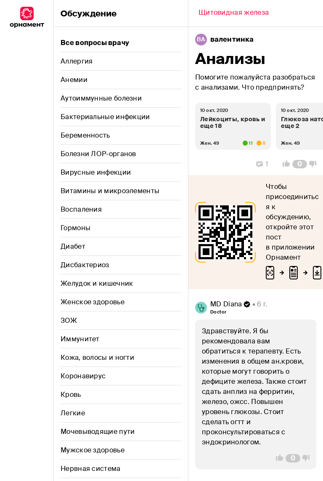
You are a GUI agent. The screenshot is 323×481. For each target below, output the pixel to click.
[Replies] (262, 164)
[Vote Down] (315, 164)
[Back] (233, 13)
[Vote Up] (283, 164)
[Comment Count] (299, 164)
